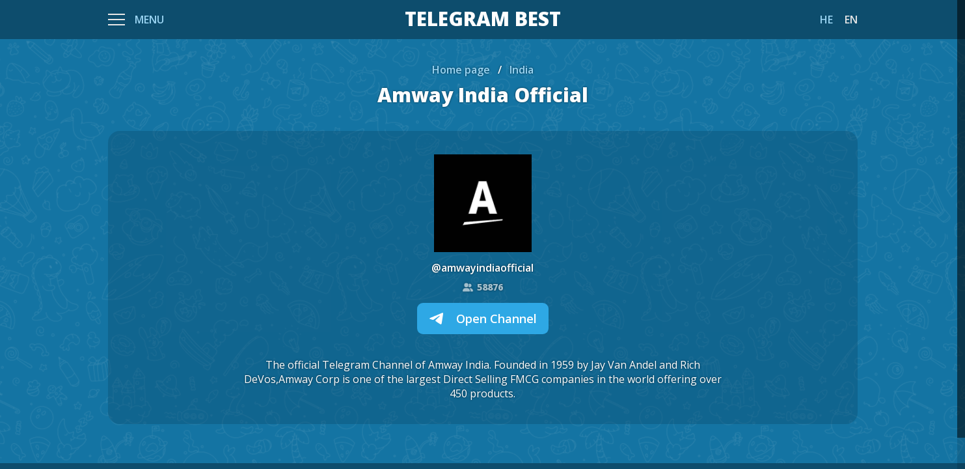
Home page (461, 70)
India (522, 70)
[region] (482, 234)
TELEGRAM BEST (483, 19)
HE (826, 19)
